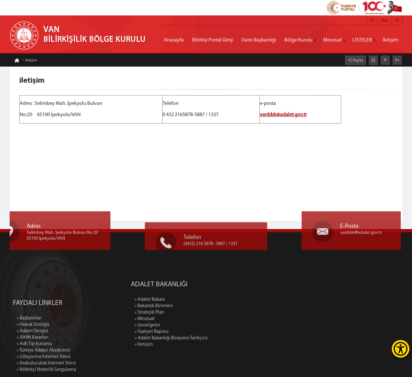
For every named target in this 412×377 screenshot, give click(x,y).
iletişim (29, 60)
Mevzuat (332, 40)
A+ (397, 60)
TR (397, 21)
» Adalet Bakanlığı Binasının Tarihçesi (196, 338)
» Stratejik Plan (174, 312)
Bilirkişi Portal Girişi (212, 40)
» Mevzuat (170, 319)
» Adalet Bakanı (175, 299)
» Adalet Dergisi (32, 354)
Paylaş (357, 60)
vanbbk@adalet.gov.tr (283, 114)
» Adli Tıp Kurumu (34, 367)
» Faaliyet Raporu (176, 331)
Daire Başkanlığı (258, 40)
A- (385, 60)
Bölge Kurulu (299, 40)
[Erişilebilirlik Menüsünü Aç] (400, 349)
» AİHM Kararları (33, 361)
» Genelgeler (172, 325)
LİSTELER (362, 40)
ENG (384, 21)
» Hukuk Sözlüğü (33, 348)
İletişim (390, 40)
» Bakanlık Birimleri (179, 306)
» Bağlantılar (29, 341)
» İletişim (169, 344)
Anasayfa (174, 40)
